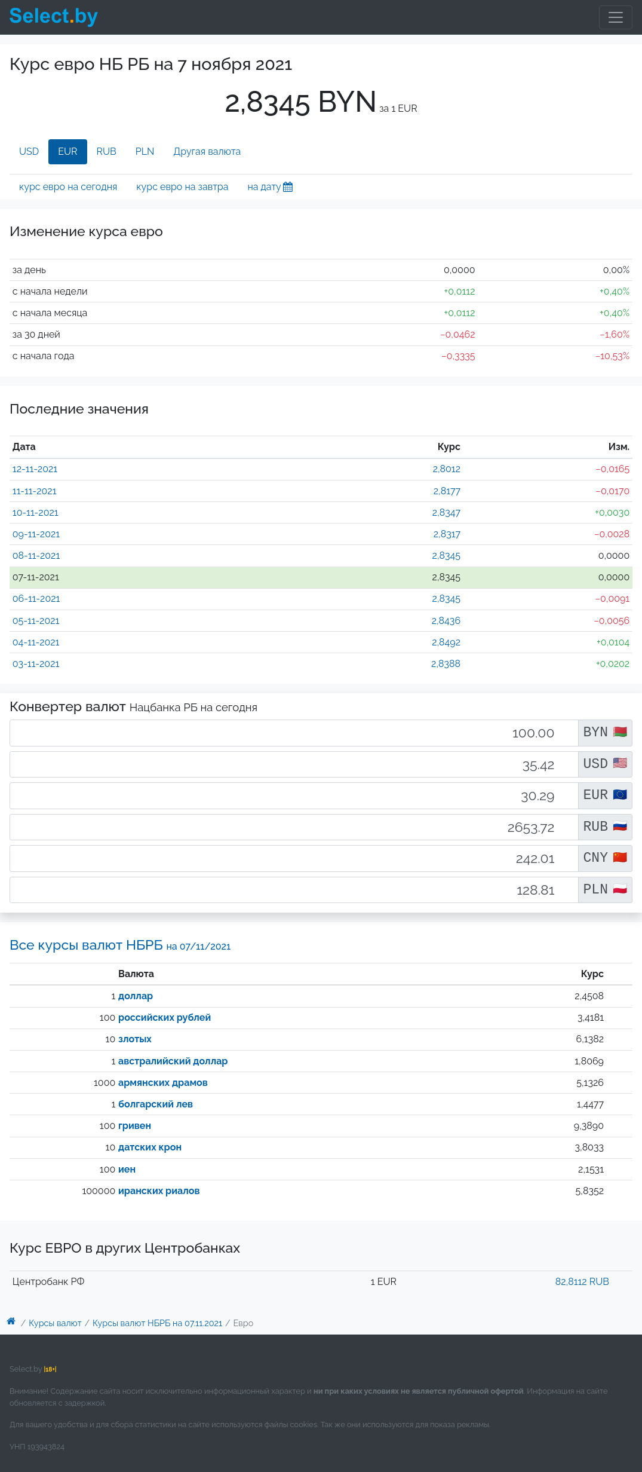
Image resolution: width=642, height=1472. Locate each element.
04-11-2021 (36, 642)
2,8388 (445, 663)
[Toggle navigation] (615, 17)
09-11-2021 (36, 534)
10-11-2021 (36, 512)
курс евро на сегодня (68, 186)
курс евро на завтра (182, 186)
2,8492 (446, 642)
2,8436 (446, 620)
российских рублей (164, 1017)
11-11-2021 (35, 491)
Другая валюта (207, 151)
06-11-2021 (36, 598)
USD (29, 151)
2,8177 (447, 491)
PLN (145, 151)
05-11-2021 (36, 620)
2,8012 (446, 469)
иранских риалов (158, 1190)
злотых (135, 1039)
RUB (106, 151)
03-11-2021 (36, 663)
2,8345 (446, 555)
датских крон (150, 1147)
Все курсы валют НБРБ (120, 945)
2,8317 (447, 534)
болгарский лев (155, 1104)
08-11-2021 (36, 555)
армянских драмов (163, 1082)
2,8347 (446, 512)
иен (127, 1169)
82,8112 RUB (582, 1281)
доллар (135, 996)
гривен (134, 1125)
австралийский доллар (173, 1061)
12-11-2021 (35, 469)
